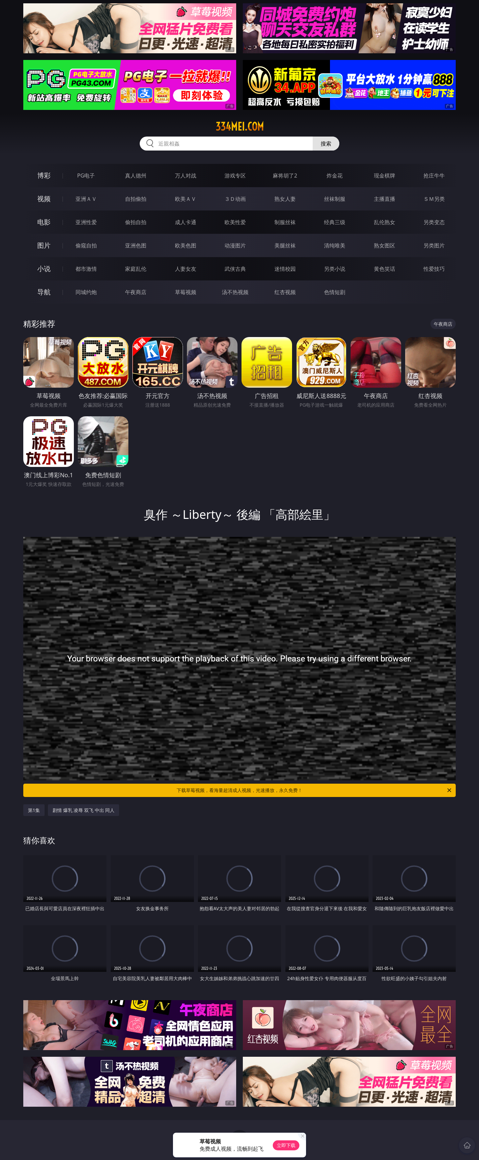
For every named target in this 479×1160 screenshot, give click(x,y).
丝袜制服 (334, 198)
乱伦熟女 (384, 222)
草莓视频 (185, 292)
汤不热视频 (235, 292)
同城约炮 (86, 292)
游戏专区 (235, 175)
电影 (44, 221)
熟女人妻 (285, 198)
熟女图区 (384, 245)
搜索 (326, 143)
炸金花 (335, 175)
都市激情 (86, 268)
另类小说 (334, 268)
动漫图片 (235, 245)
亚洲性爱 (86, 222)
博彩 (44, 175)
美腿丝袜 (285, 245)
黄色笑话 (384, 268)
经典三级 (334, 222)
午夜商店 (135, 292)
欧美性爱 (235, 222)
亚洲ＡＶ (86, 198)
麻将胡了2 (285, 175)
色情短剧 (334, 292)
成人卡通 (185, 222)
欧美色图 (185, 245)
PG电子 (86, 175)
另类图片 (434, 245)
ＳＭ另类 (434, 198)
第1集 (34, 810)
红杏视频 (285, 292)
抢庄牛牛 (434, 175)
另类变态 (434, 222)
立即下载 (286, 1145)
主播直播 (384, 198)
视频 (44, 198)
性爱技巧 (434, 268)
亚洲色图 (135, 245)
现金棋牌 (384, 175)
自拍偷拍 (135, 198)
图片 (44, 245)
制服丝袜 (285, 222)
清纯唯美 (334, 245)
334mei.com (240, 126)
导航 (44, 291)
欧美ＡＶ (185, 198)
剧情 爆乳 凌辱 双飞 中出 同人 (83, 810)
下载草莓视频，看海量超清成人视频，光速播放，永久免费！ (314, 790)
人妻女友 (185, 268)
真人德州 (135, 175)
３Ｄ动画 (235, 198)
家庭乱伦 (135, 268)
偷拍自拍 (135, 222)
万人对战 (185, 175)
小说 (44, 268)
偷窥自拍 (86, 245)
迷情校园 (285, 268)
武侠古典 (235, 268)
